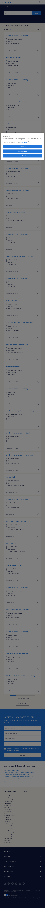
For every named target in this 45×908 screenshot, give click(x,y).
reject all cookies (22, 151)
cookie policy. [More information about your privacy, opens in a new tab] (24, 142)
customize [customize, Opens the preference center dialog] (23, 146)
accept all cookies (22, 155)
